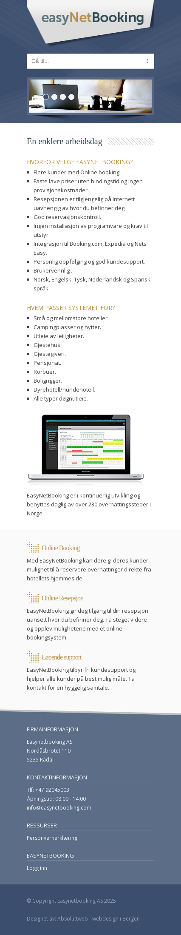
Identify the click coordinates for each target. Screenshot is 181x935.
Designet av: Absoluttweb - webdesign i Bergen (83, 918)
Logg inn (37, 868)
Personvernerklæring (52, 837)
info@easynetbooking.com (59, 807)
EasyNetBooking (90, 24)
